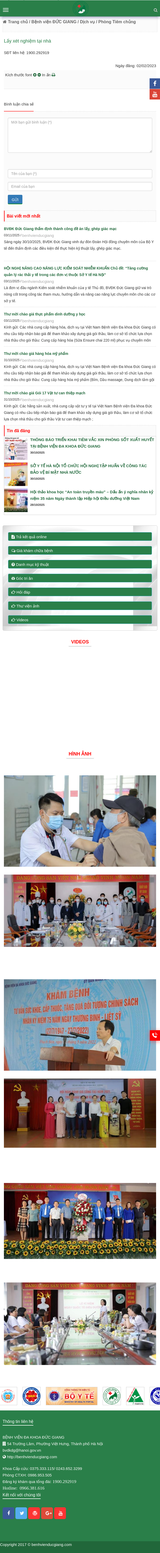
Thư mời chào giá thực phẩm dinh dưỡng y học (44, 314)
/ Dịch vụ (86, 22)
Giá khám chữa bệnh (32, 550)
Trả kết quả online (29, 537)
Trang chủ (15, 22)
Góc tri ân (22, 578)
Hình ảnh (80, 754)
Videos (19, 620)
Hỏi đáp (20, 592)
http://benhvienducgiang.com (32, 1457)
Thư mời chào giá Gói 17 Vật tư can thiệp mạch (44, 393)
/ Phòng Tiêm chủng (116, 22)
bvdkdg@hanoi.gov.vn (22, 1450)
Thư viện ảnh (25, 606)
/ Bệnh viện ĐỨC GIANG (52, 22)
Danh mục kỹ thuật (30, 564)
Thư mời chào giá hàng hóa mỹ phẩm (36, 353)
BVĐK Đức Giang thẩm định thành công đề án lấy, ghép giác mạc (60, 229)
